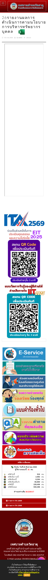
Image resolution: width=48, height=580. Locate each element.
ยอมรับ (27, 575)
